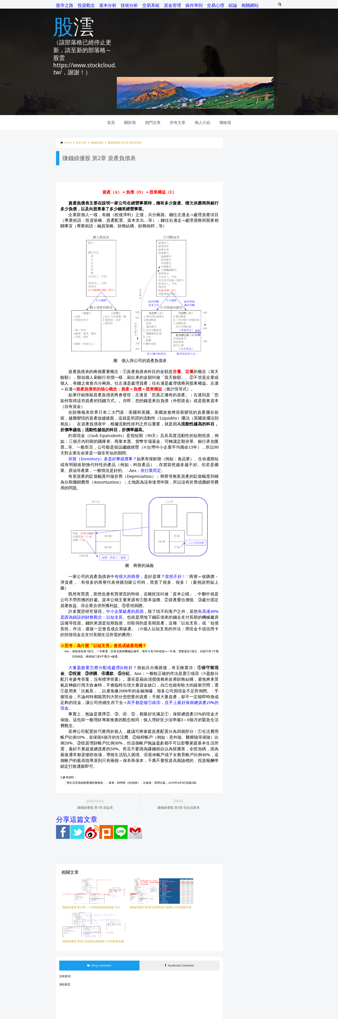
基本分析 (94, 5)
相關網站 (237, 5)
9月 (234, 550)
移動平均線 (236, 764)
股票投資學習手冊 (240, 715)
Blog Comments (88, 885)
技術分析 (116, 5)
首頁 (111, 89)
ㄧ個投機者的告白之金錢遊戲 (247, 819)
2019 (231, 369)
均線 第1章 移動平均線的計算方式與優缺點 (257, 521)
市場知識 (234, 653)
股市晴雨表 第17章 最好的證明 (250, 542)
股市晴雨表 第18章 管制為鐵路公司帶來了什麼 (259, 528)
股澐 (60, 25)
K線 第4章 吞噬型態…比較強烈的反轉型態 (269, 279)
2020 (231, 363)
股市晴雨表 (236, 702)
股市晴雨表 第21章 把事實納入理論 (252, 416)
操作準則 (180, 5)
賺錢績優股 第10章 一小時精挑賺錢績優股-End (259, 430)
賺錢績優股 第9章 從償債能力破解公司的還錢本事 (262, 436)
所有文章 (177, 89)
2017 (231, 383)
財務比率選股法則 (240, 727)
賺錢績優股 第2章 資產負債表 (111, 109)
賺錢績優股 (83, 109)
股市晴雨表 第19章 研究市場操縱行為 (254, 515)
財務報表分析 (237, 733)
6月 (234, 571)
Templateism (148, 1016)
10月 (235, 403)
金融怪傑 (234, 721)
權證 (232, 813)
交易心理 (202, 5)
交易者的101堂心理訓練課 (245, 672)
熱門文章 (153, 89)
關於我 (130, 89)
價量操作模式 (237, 782)
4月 (234, 584)
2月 (234, 598)
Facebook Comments (172, 885)
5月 (234, 577)
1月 (234, 605)
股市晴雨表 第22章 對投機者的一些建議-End (258, 409)
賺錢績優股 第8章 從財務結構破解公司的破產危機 (262, 443)
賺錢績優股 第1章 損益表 (246, 501)
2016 (231, 613)
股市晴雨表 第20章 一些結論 (248, 423)
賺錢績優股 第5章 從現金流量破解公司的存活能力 (262, 473)
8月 (234, 557)
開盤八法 (234, 770)
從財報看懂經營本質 (241, 752)
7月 (234, 564)
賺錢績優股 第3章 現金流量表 (249, 487)
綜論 (219, 5)
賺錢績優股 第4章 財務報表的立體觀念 (255, 480)
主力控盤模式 (237, 647)
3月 (234, 591)
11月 (235, 396)
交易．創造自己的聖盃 (243, 659)
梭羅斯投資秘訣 (239, 758)
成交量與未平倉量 (240, 678)
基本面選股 (236, 745)
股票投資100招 (238, 708)
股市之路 (51, 5)
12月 (235, 389)
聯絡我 (225, 89)
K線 (231, 826)
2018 (231, 376)
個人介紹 (202, 89)
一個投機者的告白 (240, 641)
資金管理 (159, 5)
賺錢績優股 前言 (241, 508)
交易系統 (137, 5)
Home (54, 109)
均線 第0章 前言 (240, 535)
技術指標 (234, 690)
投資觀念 (73, 5)
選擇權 (233, 795)
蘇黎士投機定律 (239, 807)
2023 (231, 356)
